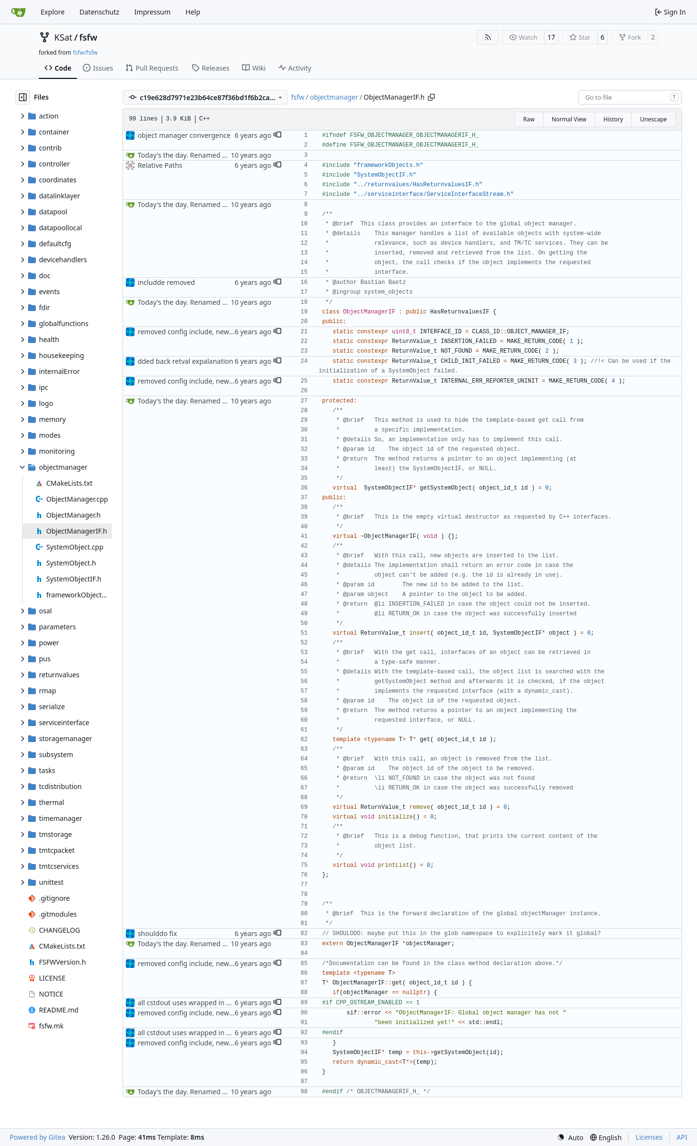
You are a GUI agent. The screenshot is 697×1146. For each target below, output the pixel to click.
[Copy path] (431, 97)
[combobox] (630, 97)
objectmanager (334, 97)
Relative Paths (159, 165)
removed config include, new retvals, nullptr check (217, 331)
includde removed (166, 282)
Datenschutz (99, 11)
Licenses (649, 1137)
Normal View (569, 119)
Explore (52, 11)
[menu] (570, 1137)
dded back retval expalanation (185, 361)
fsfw (88, 37)
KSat (63, 37)
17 (551, 37)
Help (192, 11)
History (613, 119)
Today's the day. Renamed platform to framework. (216, 155)
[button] (277, 135)
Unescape (653, 119)
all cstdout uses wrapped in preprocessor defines (215, 1002)
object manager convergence (183, 135)
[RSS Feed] (488, 37)
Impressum (152, 11)
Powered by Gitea (37, 1137)
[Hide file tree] (22, 97)
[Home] (18, 12)
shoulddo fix (157, 933)
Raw (529, 119)
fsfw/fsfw (85, 52)
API (682, 1137)
